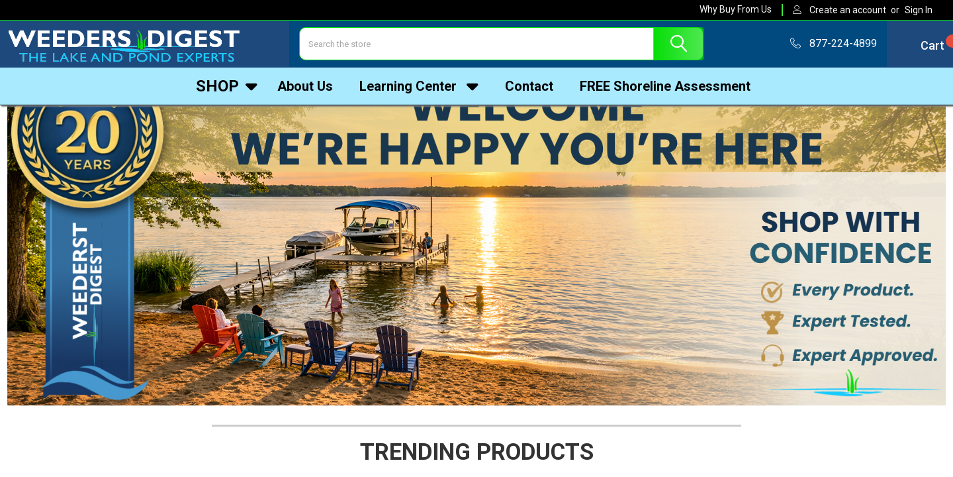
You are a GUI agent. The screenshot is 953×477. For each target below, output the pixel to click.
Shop (226, 89)
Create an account (847, 10)
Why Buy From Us (736, 9)
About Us (305, 89)
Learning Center (418, 89)
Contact (529, 89)
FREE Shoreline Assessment (665, 89)
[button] (476, 227)
